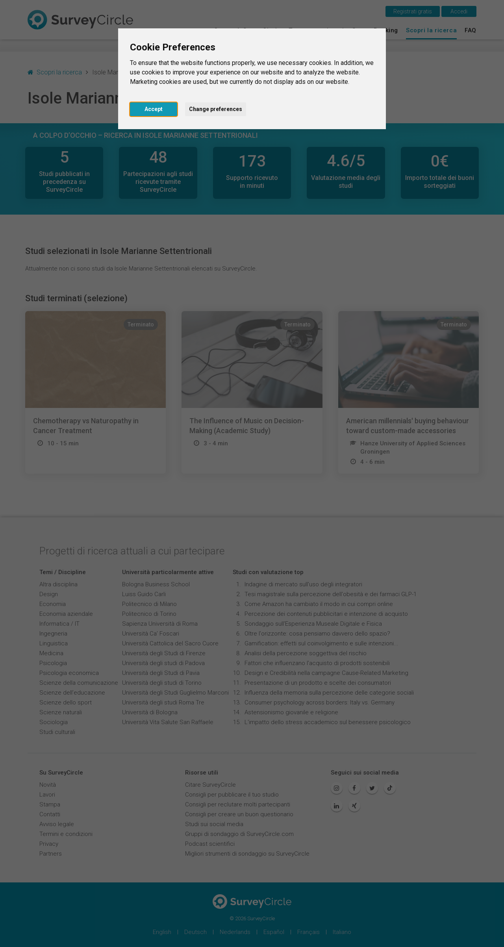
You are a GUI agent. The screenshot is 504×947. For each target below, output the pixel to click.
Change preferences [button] (215, 109)
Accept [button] (153, 109)
